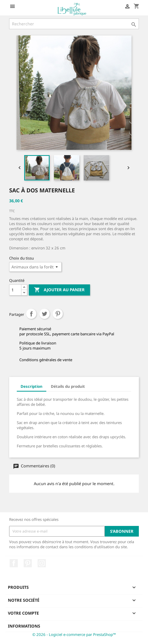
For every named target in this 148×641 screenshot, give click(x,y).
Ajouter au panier (59, 290)
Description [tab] (31, 386)
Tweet (44, 314)
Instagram (42, 563)
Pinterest (58, 314)
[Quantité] (15, 290)
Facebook (14, 563)
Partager (31, 314)
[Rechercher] (74, 24)
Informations (24, 626)
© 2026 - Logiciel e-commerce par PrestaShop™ (74, 634)
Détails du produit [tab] (68, 386)
